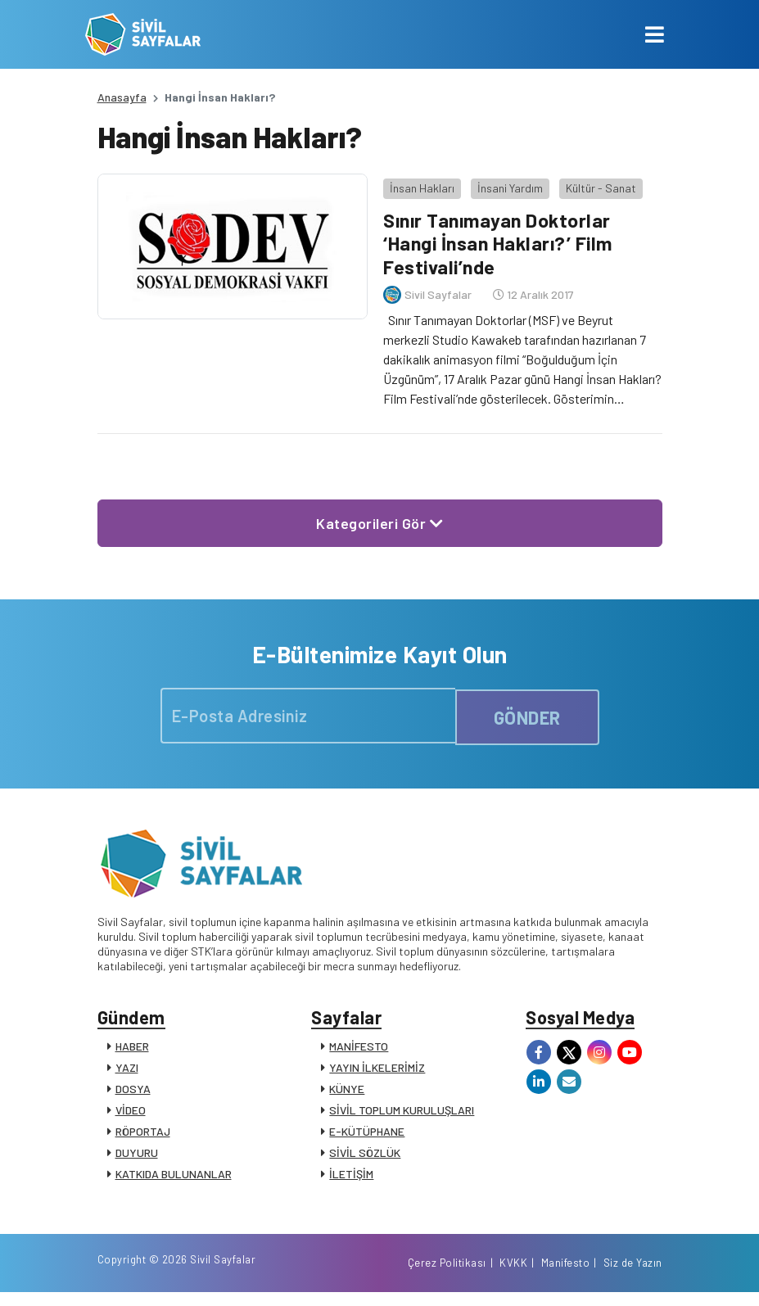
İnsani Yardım (507, 184)
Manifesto (565, 1275)
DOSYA (133, 1090)
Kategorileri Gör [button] (379, 519)
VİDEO (130, 1111)
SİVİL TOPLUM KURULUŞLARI (401, 1111)
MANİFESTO (358, 1048)
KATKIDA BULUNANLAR (173, 1175)
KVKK (513, 1275)
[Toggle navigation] (655, 34)
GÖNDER (527, 712)
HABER (132, 1048)
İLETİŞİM (351, 1175)
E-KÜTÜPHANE (366, 1133)
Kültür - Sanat (597, 184)
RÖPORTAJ (142, 1133)
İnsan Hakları (418, 184)
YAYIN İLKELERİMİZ (377, 1069)
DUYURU (136, 1154)
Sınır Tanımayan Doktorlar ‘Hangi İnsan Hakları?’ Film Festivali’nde (499, 239)
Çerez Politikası (447, 1275)
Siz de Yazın (632, 1275)
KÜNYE (346, 1090)
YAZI (126, 1069)
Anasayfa (122, 97)
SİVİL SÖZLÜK (364, 1154)
